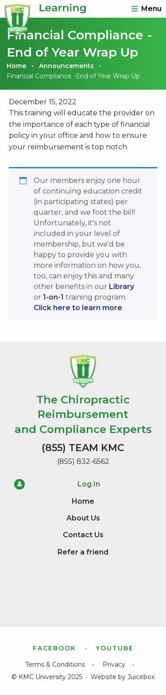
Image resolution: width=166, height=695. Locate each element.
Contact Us (83, 535)
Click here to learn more (78, 308)
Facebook (54, 648)
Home (16, 66)
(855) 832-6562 (83, 461)
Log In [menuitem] (57, 484)
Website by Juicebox (122, 677)
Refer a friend (83, 552)
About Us (83, 518)
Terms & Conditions (55, 664)
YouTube (115, 648)
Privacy (114, 664)
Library (121, 286)
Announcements (66, 66)
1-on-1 (53, 297)
